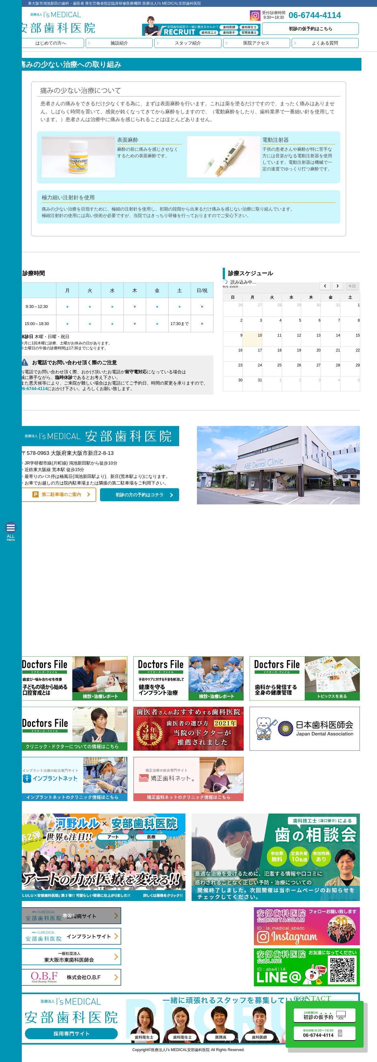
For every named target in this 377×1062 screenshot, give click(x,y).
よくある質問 (325, 42)
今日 (352, 286)
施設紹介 (119, 42)
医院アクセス (256, 42)
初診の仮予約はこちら (310, 28)
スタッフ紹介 (188, 42)
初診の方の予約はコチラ (140, 494)
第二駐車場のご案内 (61, 494)
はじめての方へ (51, 42)
